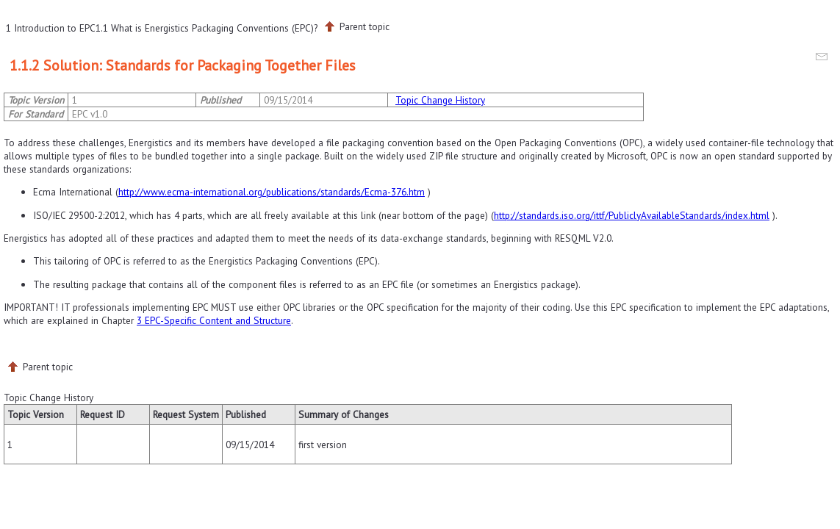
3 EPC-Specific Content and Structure (214, 320)
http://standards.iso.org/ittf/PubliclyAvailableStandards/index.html (631, 215)
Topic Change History (440, 100)
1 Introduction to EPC (51, 28)
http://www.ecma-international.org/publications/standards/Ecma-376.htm (271, 191)
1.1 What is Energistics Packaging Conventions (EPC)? (206, 28)
